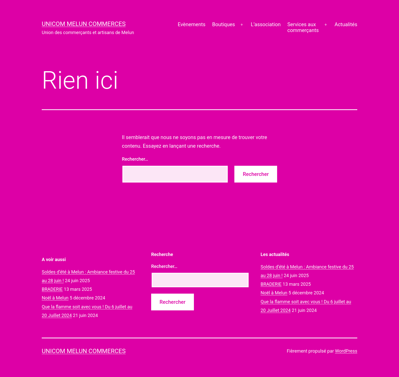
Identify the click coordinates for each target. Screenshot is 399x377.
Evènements (191, 24)
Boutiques (223, 24)
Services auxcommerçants (303, 27)
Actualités (346, 24)
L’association (266, 24)
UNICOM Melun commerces (84, 23)
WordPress (346, 351)
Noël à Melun (55, 297)
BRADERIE (52, 289)
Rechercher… (135, 159)
